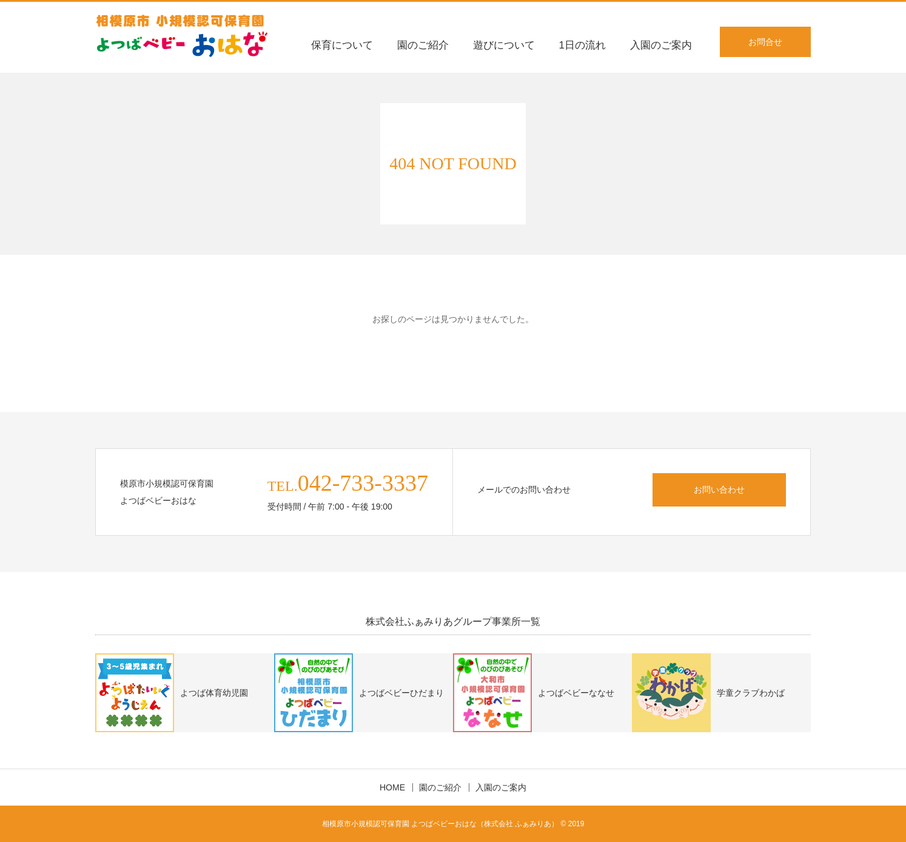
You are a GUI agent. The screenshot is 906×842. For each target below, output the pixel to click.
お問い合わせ (719, 489)
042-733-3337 (363, 483)
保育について (342, 45)
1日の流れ (582, 45)
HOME (392, 787)
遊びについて (504, 45)
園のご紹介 (423, 45)
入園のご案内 (661, 45)
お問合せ (765, 42)
